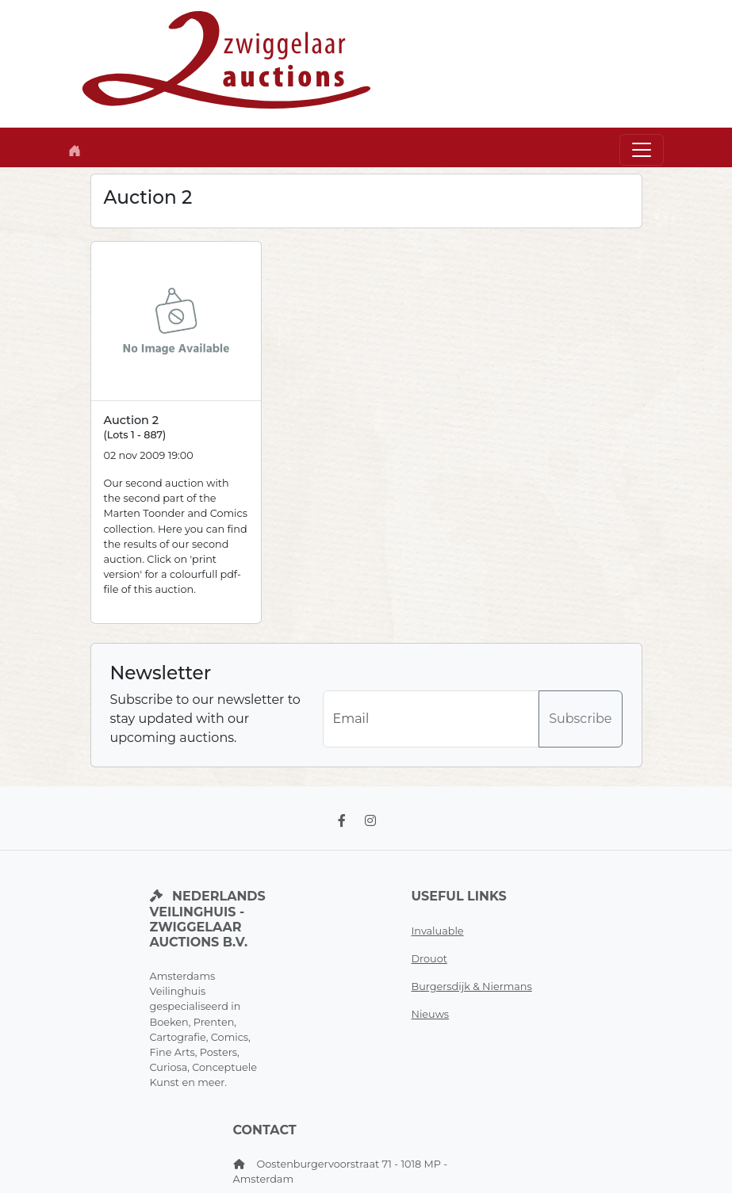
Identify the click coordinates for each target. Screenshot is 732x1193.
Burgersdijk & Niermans (472, 986)
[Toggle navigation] (641, 150)
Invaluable (438, 931)
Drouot (429, 959)
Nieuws (431, 1014)
